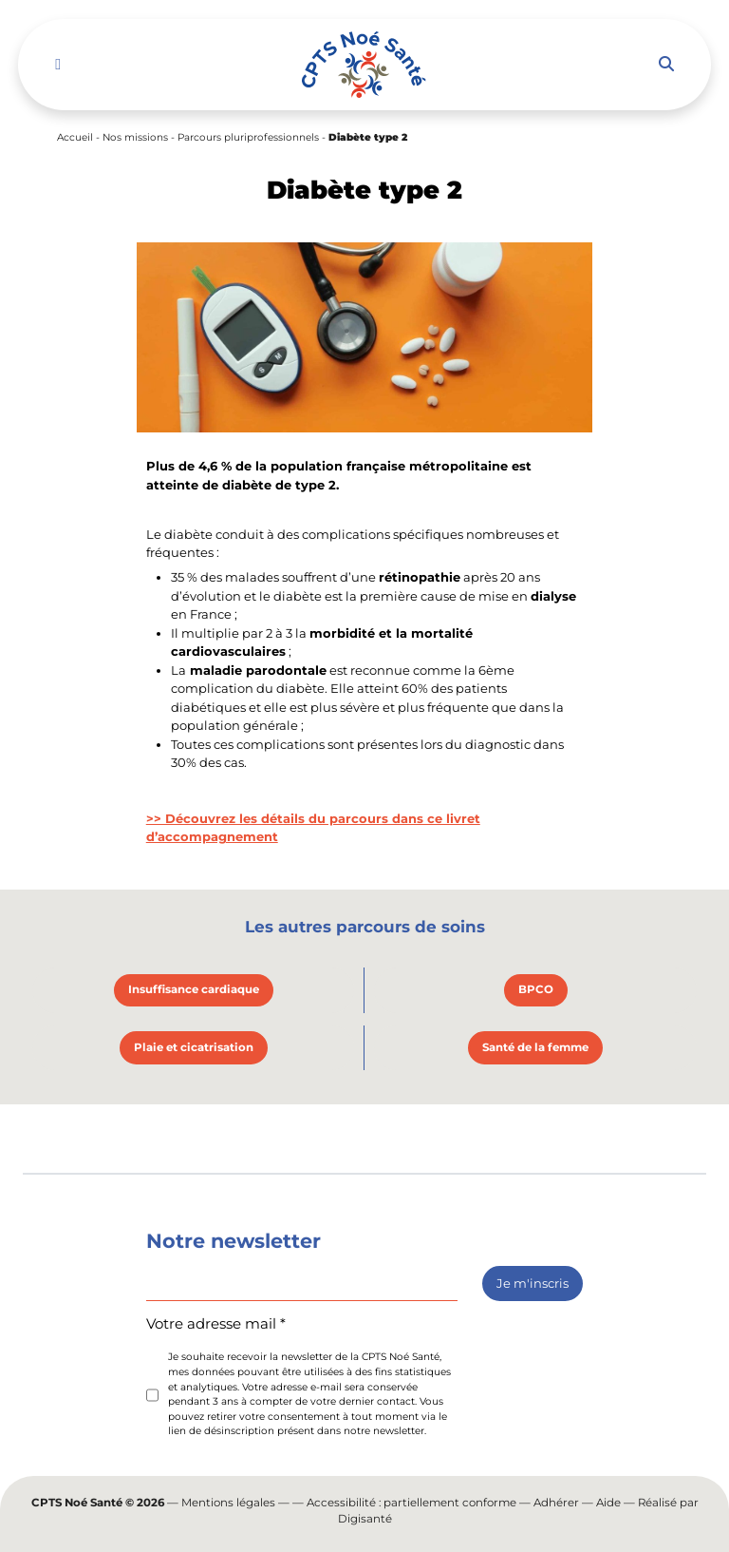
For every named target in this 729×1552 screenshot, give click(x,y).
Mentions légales (228, 1502)
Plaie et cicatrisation (193, 1047)
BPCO (535, 989)
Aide (608, 1502)
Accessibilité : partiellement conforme (411, 1502)
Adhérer (556, 1502)
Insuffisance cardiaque (193, 989)
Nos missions (135, 137)
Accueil (75, 137)
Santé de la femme (535, 1047)
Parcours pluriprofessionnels (248, 137)
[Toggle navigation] (58, 64)
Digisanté (365, 1518)
